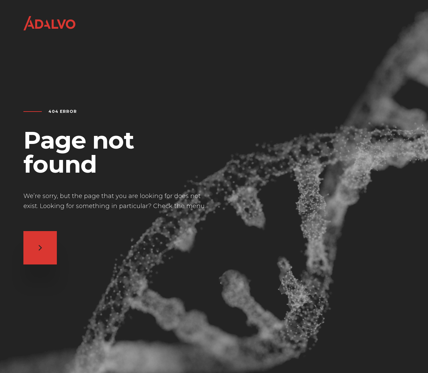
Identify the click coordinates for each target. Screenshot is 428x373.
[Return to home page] (49, 31)
